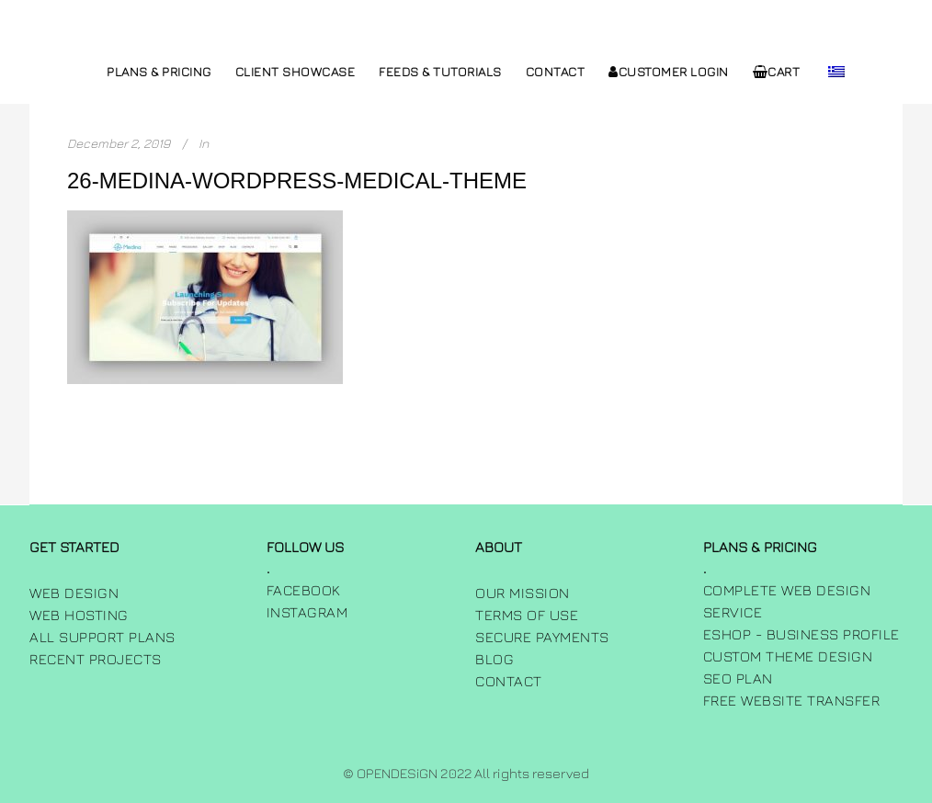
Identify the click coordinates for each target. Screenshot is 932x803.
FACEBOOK (304, 590)
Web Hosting (79, 614)
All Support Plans (102, 636)
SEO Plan (738, 678)
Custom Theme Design (788, 656)
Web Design (74, 592)
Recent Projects (95, 658)
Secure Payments (542, 636)
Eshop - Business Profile (801, 634)
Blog (494, 658)
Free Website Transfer (792, 700)
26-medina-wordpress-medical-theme (297, 180)
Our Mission (522, 592)
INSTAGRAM (307, 612)
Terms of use (526, 614)
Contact (508, 681)
